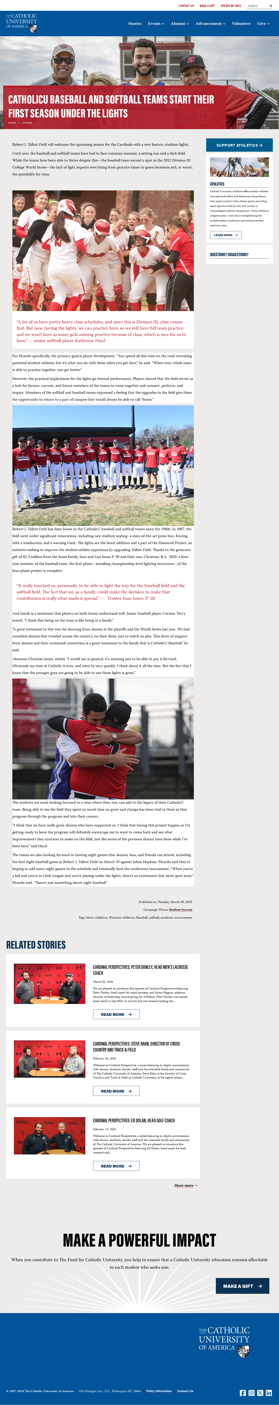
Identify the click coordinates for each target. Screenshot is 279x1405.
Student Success (180, 910)
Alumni (178, 23)
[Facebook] (243, 1392)
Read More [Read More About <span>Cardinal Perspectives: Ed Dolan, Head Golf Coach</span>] (112, 1166)
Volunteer (241, 23)
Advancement (208, 23)
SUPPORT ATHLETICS (237, 145)
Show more (183, 1186)
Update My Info (231, 5)
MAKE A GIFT (238, 1286)
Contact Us (186, 5)
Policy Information (159, 1391)
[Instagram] (251, 1392)
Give (261, 23)
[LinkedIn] (269, 1392)
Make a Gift (207, 5)
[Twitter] (260, 1392)
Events (154, 23)
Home (12, 123)
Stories (135, 23)
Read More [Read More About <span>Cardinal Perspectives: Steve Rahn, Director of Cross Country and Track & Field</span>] (112, 1091)
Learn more (223, 235)
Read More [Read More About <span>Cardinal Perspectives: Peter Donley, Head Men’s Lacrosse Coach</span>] (112, 1014)
